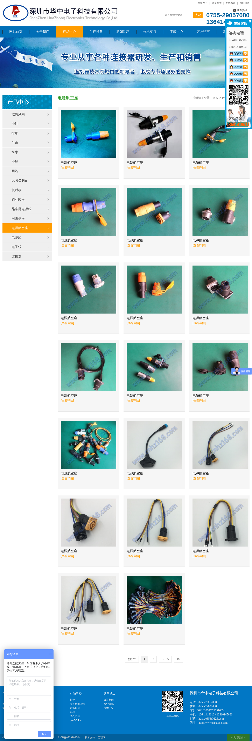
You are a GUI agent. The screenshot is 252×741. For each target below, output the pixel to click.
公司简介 (203, 3)
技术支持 (149, 31)
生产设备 (96, 31)
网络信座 (18, 218)
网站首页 (15, 31)
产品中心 (69, 31)
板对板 (16, 190)
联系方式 (217, 3)
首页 (215, 97)
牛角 (15, 142)
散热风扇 (18, 114)
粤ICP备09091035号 (68, 737)
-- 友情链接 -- (238, 737)
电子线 (16, 247)
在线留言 (231, 3)
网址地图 (245, 3)
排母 (15, 133)
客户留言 (203, 31)
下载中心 (176, 31)
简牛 (15, 152)
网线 (15, 171)
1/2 (178, 659)
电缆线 (16, 237)
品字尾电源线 (21, 209)
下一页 (165, 659)
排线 (15, 161)
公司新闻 (109, 699)
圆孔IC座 (18, 199)
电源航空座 (20, 228)
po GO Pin (19, 180)
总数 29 (132, 659)
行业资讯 (109, 703)
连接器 (16, 256)
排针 (15, 123)
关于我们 (42, 31)
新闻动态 (123, 31)
